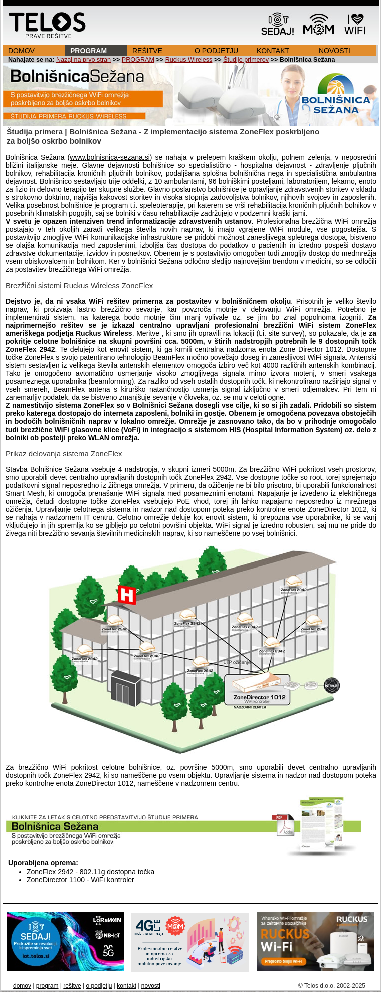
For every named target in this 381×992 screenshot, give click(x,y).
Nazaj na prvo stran (83, 59)
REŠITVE (147, 51)
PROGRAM (88, 51)
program (47, 985)
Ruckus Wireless (189, 59)
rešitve (72, 985)
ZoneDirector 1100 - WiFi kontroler (80, 880)
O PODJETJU (216, 51)
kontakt (126, 985)
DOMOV (21, 51)
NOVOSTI (334, 51)
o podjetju (99, 985)
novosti (150, 985)
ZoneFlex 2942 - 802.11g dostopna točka (90, 872)
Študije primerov (246, 59)
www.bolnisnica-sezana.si (110, 157)
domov (22, 985)
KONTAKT (273, 51)
